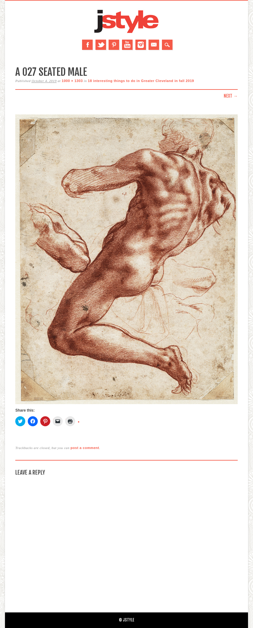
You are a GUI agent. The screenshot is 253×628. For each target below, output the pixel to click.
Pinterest (114, 45)
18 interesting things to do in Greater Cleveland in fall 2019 (141, 81)
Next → (231, 96)
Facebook (87, 45)
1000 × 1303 (72, 81)
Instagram (140, 45)
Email (153, 45)
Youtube (127, 45)
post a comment (85, 448)
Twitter (100, 45)
